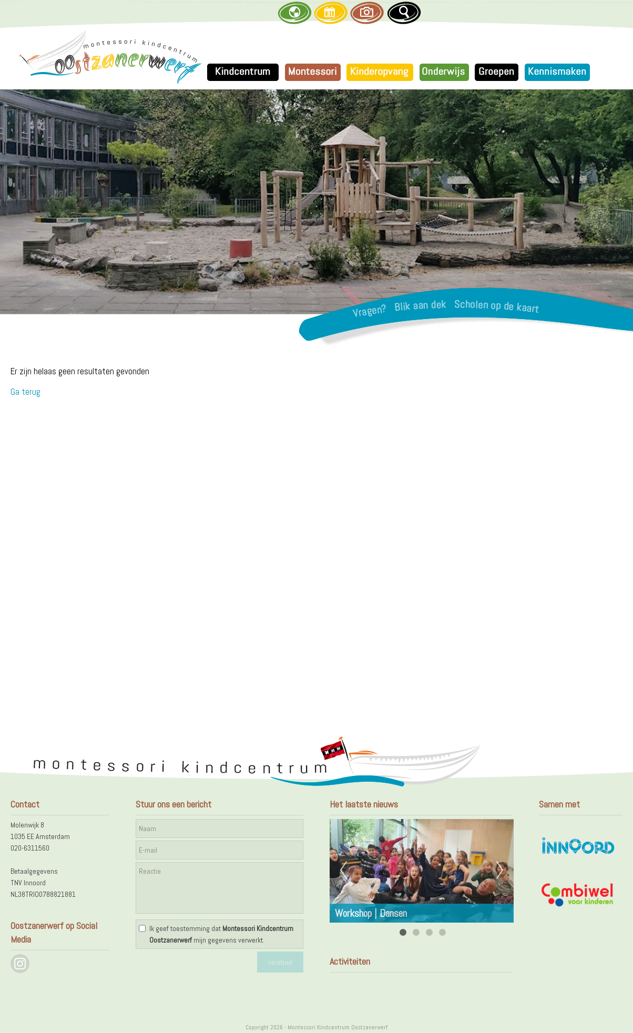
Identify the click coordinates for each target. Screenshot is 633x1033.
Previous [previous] (343, 870)
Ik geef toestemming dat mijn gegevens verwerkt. (221, 934)
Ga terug (25, 391)
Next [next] (500, 870)
